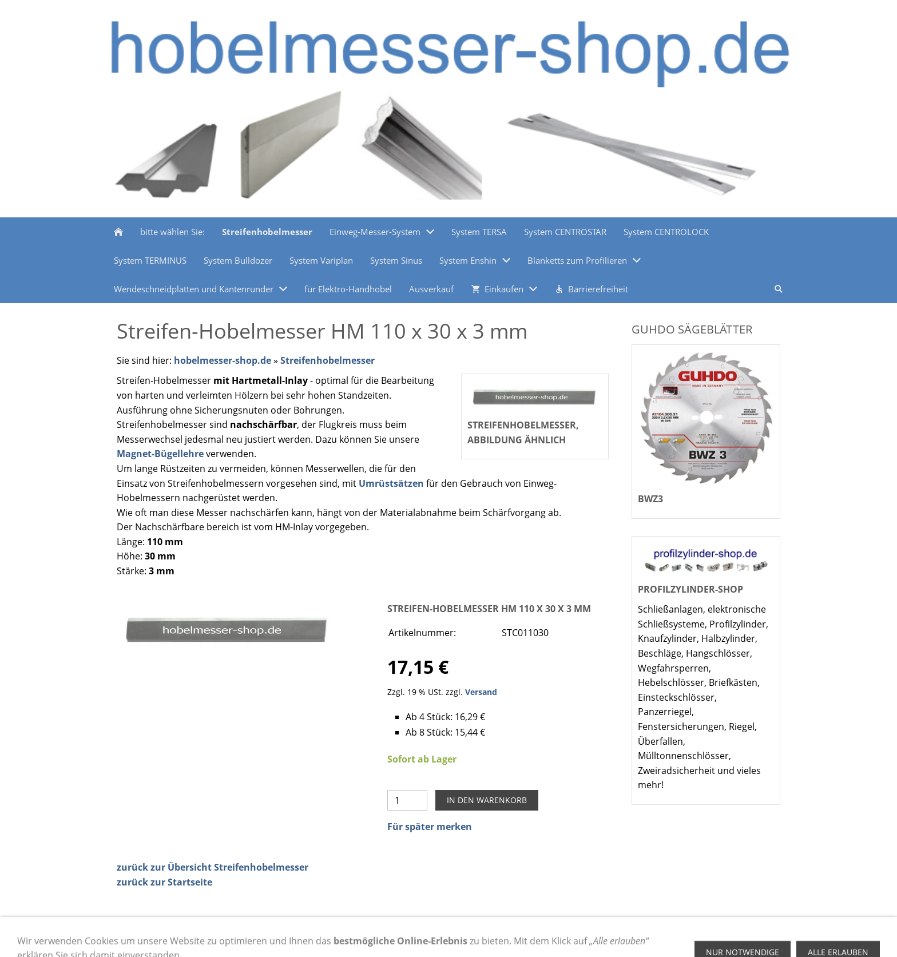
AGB (299, 936)
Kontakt (395, 936)
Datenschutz (344, 936)
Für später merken (429, 826)
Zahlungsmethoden (155, 936)
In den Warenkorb (487, 800)
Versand (481, 691)
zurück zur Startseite (164, 882)
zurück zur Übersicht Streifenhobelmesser (212, 867)
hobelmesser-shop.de (222, 360)
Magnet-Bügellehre (160, 453)
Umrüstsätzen (391, 483)
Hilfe (214, 936)
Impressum (257, 936)
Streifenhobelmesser (327, 360)
